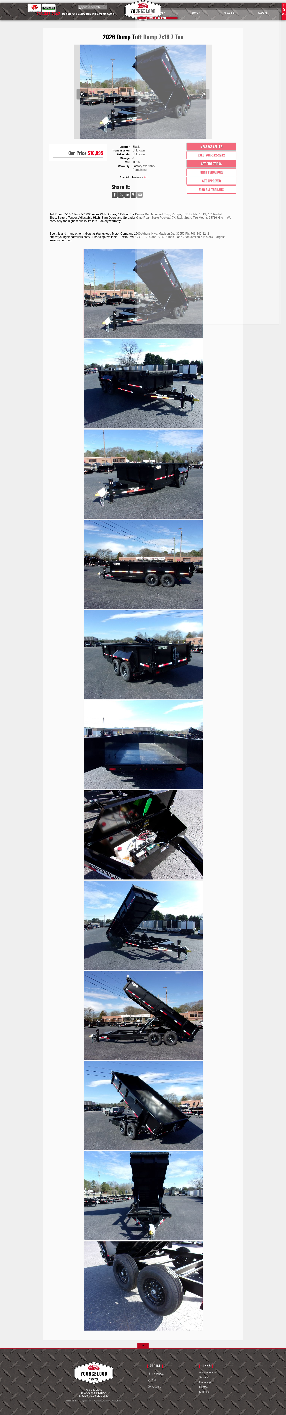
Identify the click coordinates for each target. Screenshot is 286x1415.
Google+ (284, 14)
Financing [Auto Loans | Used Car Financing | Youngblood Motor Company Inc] (238, 11)
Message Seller (211, 146)
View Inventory (208, 1372)
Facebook (284, 5)
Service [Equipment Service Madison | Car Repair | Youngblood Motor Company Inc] (211, 11)
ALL (146, 177)
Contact (203, 1386)
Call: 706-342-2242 (211, 155)
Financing (205, 1382)
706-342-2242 (94, 1389)
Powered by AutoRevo (102, 1401)
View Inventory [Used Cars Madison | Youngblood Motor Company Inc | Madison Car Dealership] (178, 11)
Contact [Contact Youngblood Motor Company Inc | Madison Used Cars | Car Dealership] (266, 11)
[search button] (80, 8)
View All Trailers (211, 189)
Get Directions (211, 163)
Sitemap (204, 1391)
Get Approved (211, 181)
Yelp (284, 9)
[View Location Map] (89, 15)
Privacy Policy (117, 1401)
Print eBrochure (211, 172)
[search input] (95, 8)
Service (203, 1377)
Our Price (77, 152)
